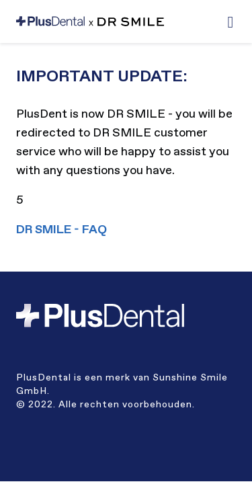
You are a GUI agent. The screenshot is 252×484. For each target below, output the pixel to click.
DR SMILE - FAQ (61, 230)
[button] (230, 21)
